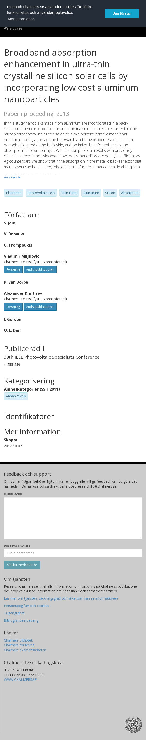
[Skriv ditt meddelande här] (73, 518)
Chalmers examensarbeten (25, 650)
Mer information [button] (21, 19)
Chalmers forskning (19, 645)
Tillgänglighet (14, 613)
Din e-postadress (17, 545)
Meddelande (13, 494)
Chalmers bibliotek (18, 640)
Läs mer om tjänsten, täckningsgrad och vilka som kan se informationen (61, 598)
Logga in (13, 29)
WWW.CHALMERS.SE (20, 679)
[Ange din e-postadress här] (73, 553)
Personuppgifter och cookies (26, 605)
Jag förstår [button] (122, 13)
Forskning (13, 269)
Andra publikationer (40, 269)
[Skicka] (22, 565)
